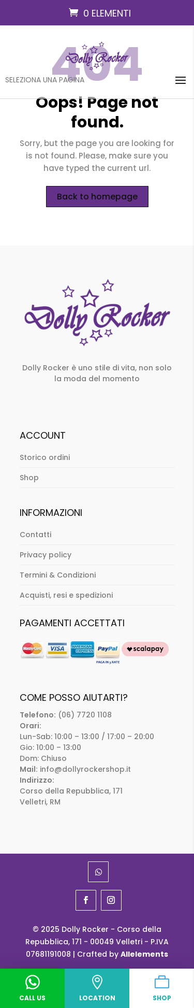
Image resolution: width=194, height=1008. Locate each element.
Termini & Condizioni (58, 575)
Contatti (35, 534)
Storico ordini (45, 457)
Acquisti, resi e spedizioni (66, 595)
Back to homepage (97, 197)
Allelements (144, 954)
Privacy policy (45, 555)
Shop (29, 477)
